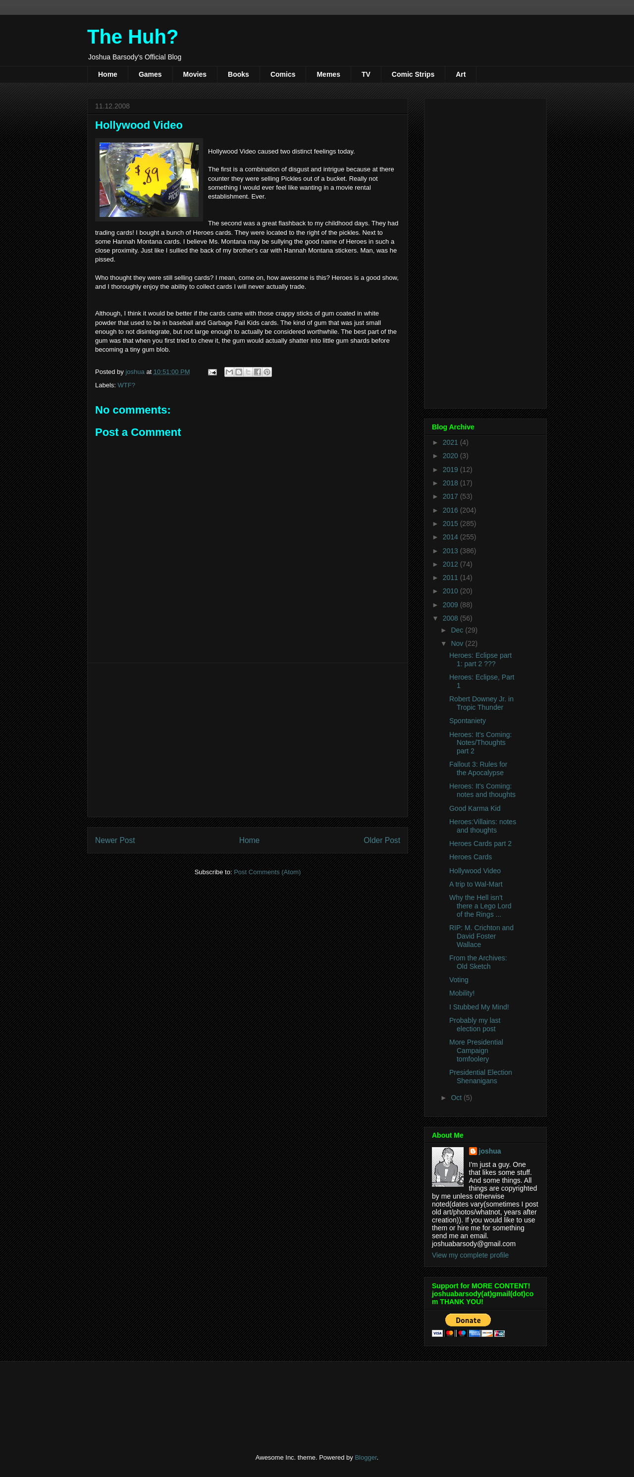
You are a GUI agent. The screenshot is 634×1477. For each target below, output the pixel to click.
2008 (451, 618)
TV (366, 74)
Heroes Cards (470, 857)
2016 (451, 510)
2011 (451, 577)
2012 (451, 564)
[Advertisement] (247, 740)
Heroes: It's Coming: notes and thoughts (482, 790)
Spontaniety (467, 721)
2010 (451, 591)
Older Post (382, 840)
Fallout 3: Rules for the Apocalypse (478, 768)
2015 (451, 524)
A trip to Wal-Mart (476, 884)
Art (461, 74)
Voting (459, 980)
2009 (451, 605)
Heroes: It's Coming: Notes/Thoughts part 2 (480, 743)
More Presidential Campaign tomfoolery (476, 1050)
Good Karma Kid (475, 808)
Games (150, 74)
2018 (451, 483)
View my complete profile (470, 1255)
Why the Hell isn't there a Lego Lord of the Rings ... (480, 906)
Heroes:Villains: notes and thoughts (482, 826)
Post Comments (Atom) (267, 872)
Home (107, 74)
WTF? (126, 385)
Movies (195, 74)
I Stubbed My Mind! (479, 1007)
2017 (451, 496)
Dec (458, 630)
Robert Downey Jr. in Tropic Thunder (481, 703)
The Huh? (132, 37)
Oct (457, 1098)
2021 (451, 442)
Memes (328, 74)
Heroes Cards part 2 (480, 843)
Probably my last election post (474, 1024)
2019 (451, 470)
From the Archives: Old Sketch (478, 962)
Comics (283, 74)
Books (238, 74)
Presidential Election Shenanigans (480, 1076)
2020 (451, 456)
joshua (490, 1151)
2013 (451, 551)
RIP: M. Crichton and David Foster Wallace (481, 936)
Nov (458, 643)
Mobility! (462, 993)
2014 (451, 537)
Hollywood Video (475, 871)
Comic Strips (413, 74)
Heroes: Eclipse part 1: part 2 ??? (480, 659)
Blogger (365, 1457)
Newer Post (115, 840)
